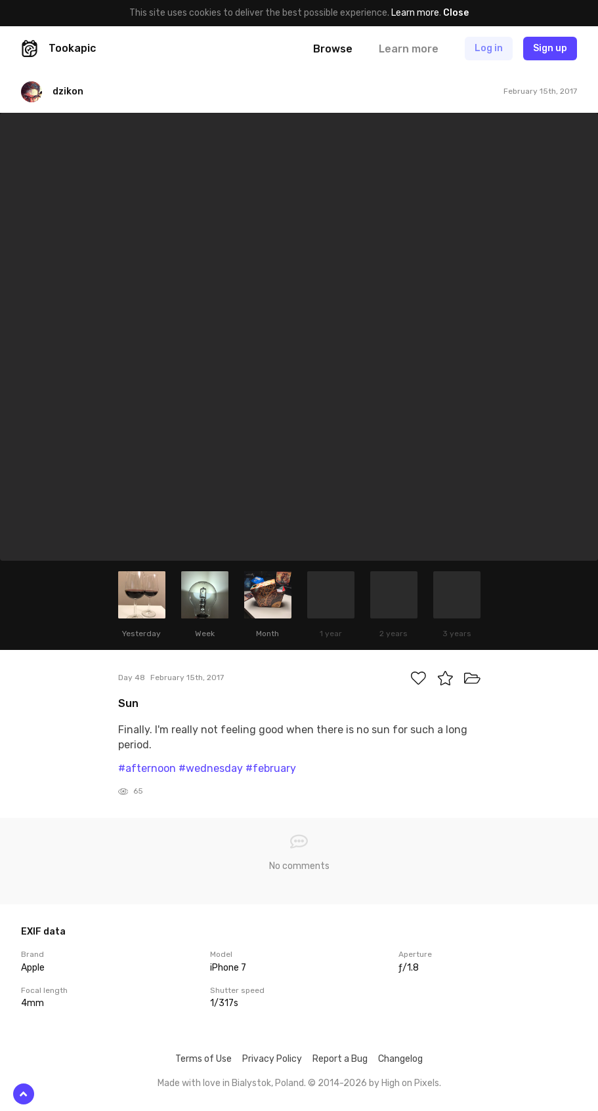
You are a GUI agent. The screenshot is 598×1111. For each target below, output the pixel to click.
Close (456, 12)
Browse (332, 49)
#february (271, 768)
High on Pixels (410, 1083)
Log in (489, 48)
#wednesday (211, 768)
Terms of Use (203, 1058)
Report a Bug (340, 1058)
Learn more (415, 12)
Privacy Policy (272, 1058)
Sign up (550, 48)
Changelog (400, 1058)
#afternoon (147, 768)
